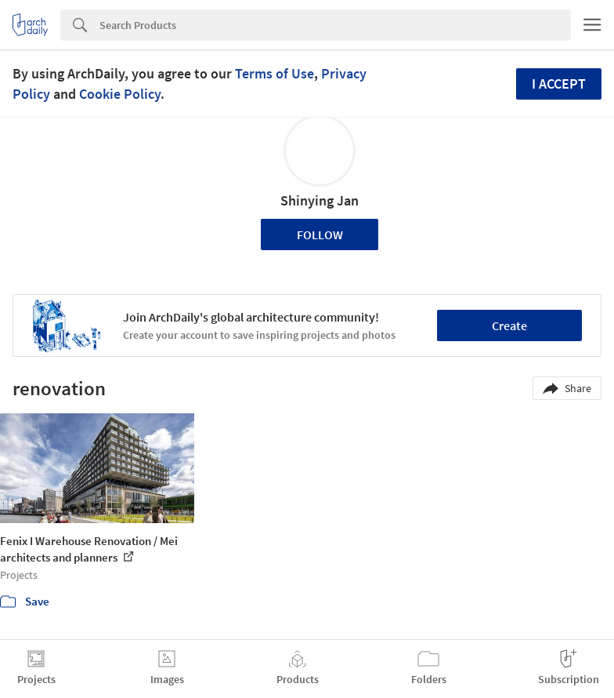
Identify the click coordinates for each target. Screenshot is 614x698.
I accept (559, 84)
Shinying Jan (319, 200)
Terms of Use (274, 73)
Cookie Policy (120, 94)
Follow (320, 234)
